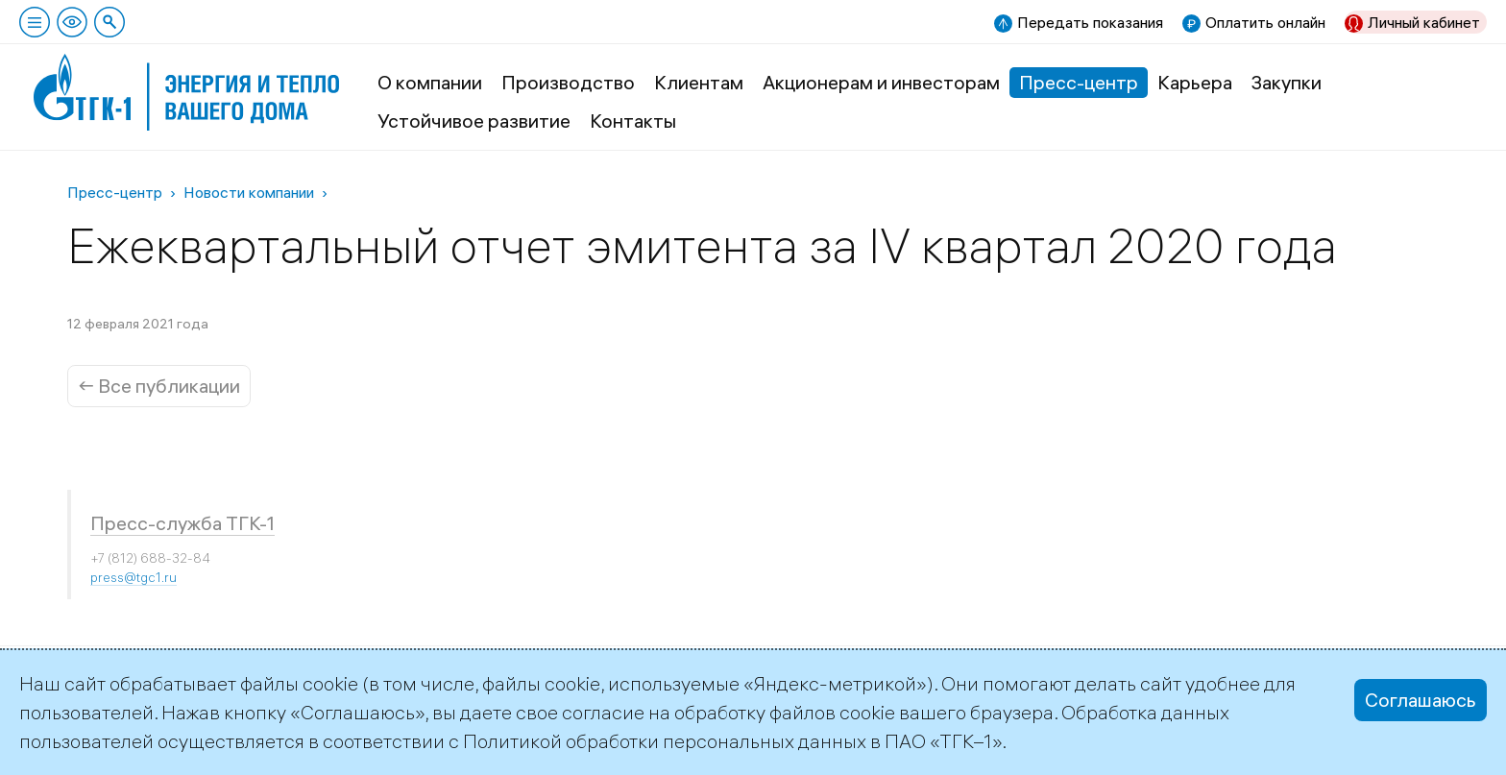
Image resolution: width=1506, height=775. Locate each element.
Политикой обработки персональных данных (664, 741)
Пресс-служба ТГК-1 (182, 523)
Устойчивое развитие (474, 121)
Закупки (1286, 82)
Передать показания (1090, 22)
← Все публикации (159, 386)
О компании (429, 82)
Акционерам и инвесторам (881, 82)
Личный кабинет (1424, 22)
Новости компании (248, 192)
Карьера (1194, 82)
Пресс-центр (1078, 82)
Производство (568, 82)
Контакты (633, 121)
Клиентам (698, 82)
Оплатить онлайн (1265, 22)
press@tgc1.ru (133, 577)
